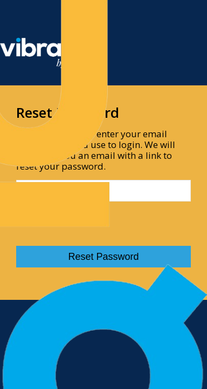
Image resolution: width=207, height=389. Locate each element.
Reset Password (103, 256)
